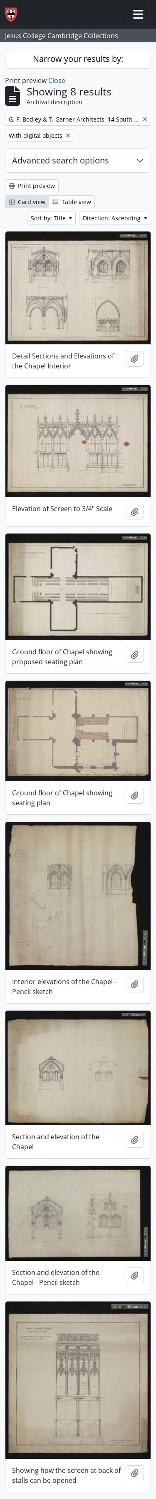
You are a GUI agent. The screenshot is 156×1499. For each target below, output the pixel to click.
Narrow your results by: (78, 58)
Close (56, 80)
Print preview (32, 186)
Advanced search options (60, 160)
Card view (27, 202)
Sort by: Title (49, 218)
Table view (71, 202)
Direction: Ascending (112, 218)
